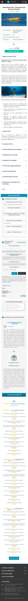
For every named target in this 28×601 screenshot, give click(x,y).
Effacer (14, 273)
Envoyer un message (7, 576)
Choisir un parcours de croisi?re (14, 202)
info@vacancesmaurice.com (11, 593)
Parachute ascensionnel (14, 207)
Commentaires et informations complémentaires (14, 255)
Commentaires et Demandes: (14, 302)
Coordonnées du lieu (14, 261)
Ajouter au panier (14, 395)
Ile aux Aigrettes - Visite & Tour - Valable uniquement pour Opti (14, 214)
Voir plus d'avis (14, 558)
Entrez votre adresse (14, 245)
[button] (8, 96)
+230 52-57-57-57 (12, 589)
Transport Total (6, 285)
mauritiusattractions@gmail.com (12, 594)
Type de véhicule (14, 267)
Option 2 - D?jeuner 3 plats (14, 232)
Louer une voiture (21, 242)
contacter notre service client (12, 252)
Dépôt (3, 288)
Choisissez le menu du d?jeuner (14, 220)
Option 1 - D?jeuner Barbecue (14, 226)
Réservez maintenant (14, 51)
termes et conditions (6, 282)
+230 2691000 (14, 588)
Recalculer (22, 273)
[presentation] (2, 20)
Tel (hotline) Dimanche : (10, 591)
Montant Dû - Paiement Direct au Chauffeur (7, 292)
